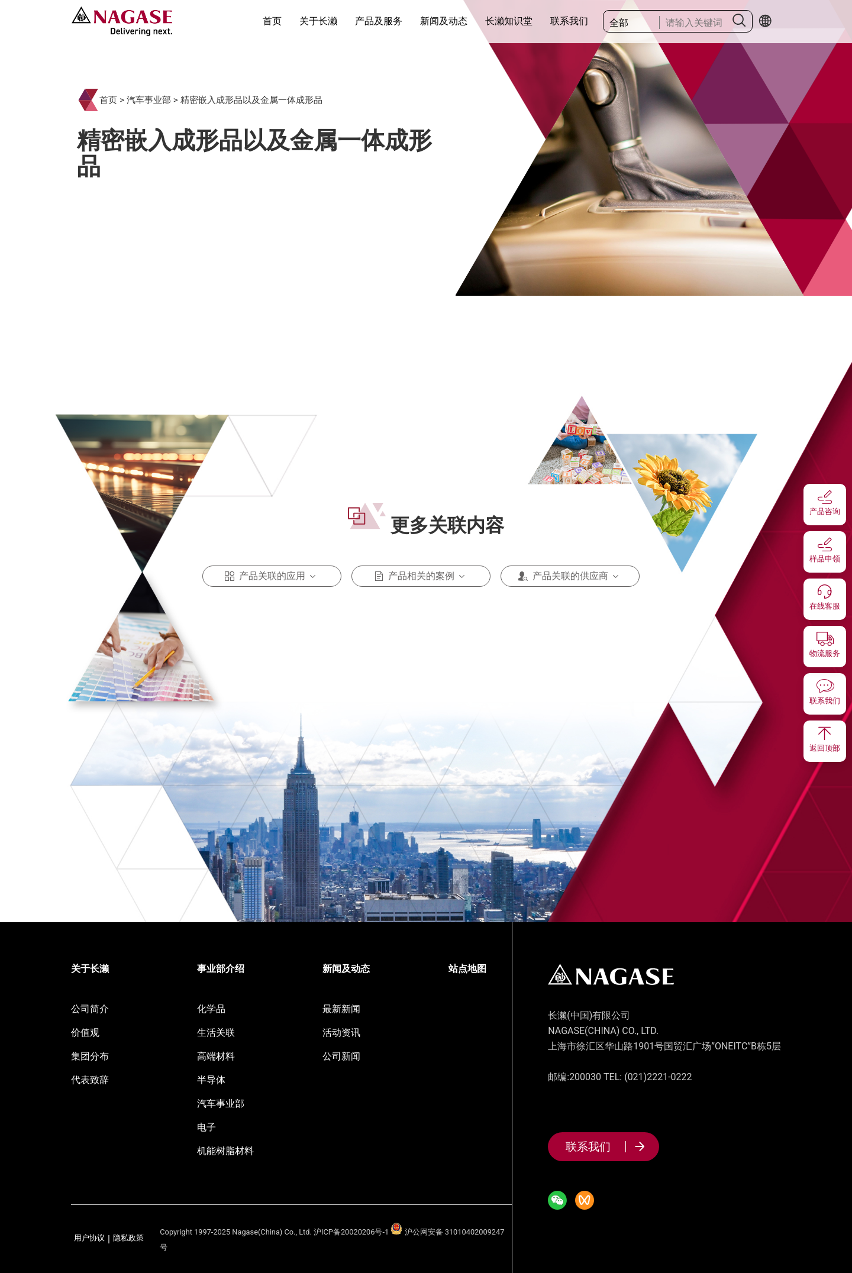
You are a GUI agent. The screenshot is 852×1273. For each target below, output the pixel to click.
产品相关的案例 (421, 576)
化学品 (211, 1008)
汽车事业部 (149, 100)
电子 (206, 1127)
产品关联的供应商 (570, 576)
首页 (272, 21)
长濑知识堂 (508, 21)
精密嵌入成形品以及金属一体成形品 (251, 100)
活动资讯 (341, 1032)
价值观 (85, 1032)
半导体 (211, 1079)
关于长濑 (318, 21)
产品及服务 (378, 21)
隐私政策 (128, 1238)
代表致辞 (90, 1079)
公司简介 (90, 1008)
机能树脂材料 (225, 1150)
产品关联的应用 (272, 576)
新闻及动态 (443, 21)
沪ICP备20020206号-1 (351, 1231)
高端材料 (216, 1056)
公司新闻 (341, 1056)
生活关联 (216, 1032)
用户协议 (89, 1238)
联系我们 (569, 21)
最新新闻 (341, 1008)
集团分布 (90, 1056)
